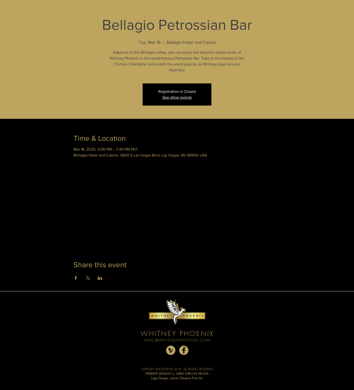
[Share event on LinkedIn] (100, 278)
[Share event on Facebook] (76, 278)
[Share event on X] (88, 278)
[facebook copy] (184, 350)
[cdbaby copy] (171, 350)
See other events (177, 97)
